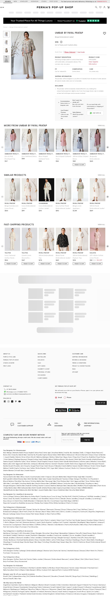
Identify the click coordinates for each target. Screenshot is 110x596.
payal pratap (10, 201)
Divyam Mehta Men (59, 470)
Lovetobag (96, 492)
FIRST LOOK (54, 1)
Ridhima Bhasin (59, 453)
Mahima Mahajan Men (58, 479)
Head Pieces (87, 527)
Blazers (12, 516)
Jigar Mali (54, 462)
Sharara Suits (48, 544)
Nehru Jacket (16, 514)
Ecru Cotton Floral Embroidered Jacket (63, 205)
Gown (64, 503)
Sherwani (30, 514)
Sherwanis (50, 503)
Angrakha (73, 516)
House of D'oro (55, 492)
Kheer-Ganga (74, 473)
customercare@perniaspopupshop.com (15, 391)
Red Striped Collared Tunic (63, 155)
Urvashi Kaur (19, 464)
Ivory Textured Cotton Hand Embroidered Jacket (12, 254)
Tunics (91, 503)
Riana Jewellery (72, 492)
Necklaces (6, 527)
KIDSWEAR (34, 1)
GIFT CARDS (41, 364)
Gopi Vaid (44, 460)
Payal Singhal (42, 455)
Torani (93, 460)
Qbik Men (6, 477)
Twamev (65, 473)
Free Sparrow (92, 562)
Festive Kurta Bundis (72, 518)
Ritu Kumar (70, 453)
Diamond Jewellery (23, 531)
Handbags (76, 534)
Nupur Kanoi (68, 451)
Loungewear (17, 518)
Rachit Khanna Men (42, 477)
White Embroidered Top (46, 254)
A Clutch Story (18, 495)
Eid (28, 570)
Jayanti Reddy (10, 451)
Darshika (18, 475)
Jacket (71, 553)
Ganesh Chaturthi (65, 570)
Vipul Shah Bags (65, 495)
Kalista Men (21, 479)
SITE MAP (75, 370)
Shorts (101, 514)
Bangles (39, 527)
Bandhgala (81, 516)
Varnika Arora (46, 490)
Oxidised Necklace (23, 534)
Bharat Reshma (8, 475)
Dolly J (82, 446)
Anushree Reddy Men (27, 477)
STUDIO (43, 1)
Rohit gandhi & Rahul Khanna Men (15, 473)
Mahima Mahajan (43, 451)
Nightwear (100, 505)
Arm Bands (7, 529)
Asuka (49, 473)
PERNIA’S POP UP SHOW (11, 358)
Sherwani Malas (28, 518)
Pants (47, 514)
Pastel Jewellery (88, 529)
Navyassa (64, 562)
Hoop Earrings (90, 531)
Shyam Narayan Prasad (95, 457)
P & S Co (15, 562)
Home (5, 27)
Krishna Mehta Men (37, 475)
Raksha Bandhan (36, 570)
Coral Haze (55, 495)
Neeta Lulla (7, 457)
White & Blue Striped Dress (80, 155)
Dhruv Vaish (25, 470)
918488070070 (102, 1)
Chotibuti (31, 562)
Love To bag (56, 490)
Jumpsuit (100, 516)
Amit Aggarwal (17, 457)
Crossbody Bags (17, 536)
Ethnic (44, 518)
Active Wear (14, 521)
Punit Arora (102, 479)
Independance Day (19, 570)
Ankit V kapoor (46, 470)
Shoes (37, 534)
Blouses (6, 508)
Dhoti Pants (23, 505)
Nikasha (93, 455)
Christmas (85, 570)
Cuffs (20, 527)
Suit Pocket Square (79, 514)
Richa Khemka (41, 462)
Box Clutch (73, 536)
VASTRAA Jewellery (93, 490)
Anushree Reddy (57, 446)
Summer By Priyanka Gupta (37, 448)
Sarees (29, 503)
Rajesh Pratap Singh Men (76, 470)
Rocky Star (7, 448)
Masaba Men (72, 479)
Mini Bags (38, 536)
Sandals (42, 534)
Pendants (34, 529)
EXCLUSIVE (41, 358)
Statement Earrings (49, 531)
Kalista (18, 451)
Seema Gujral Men (63, 482)
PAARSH (80, 479)
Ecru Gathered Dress (29, 154)
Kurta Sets (22, 503)
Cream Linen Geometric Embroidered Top (28, 254)
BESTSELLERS (42, 355)
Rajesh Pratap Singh (35, 453)
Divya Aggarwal (80, 457)
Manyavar (70, 448)
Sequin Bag (65, 536)
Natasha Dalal (18, 446)
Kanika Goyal (8, 460)
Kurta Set (57, 544)
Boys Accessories (21, 555)
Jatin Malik (15, 477)
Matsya (86, 460)
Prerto (69, 497)
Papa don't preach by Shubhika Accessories (18, 497)
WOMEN (8, 1)
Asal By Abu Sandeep (71, 446)
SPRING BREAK (87, 482)
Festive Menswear (95, 518)
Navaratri (47, 570)
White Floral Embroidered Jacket (97, 205)
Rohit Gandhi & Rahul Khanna (92, 453)
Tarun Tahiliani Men (92, 475)
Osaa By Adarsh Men (19, 448)
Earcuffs (79, 527)
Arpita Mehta (66, 460)
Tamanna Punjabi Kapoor (88, 462)
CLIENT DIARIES (42, 376)
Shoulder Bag (54, 536)
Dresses (57, 503)
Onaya (91, 448)
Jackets (68, 505)
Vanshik (88, 470)
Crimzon (75, 497)
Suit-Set (19, 516)
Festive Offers (56, 508)
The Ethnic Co (85, 473)
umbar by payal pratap (12, 152)
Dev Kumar (26, 475)
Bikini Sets (55, 505)
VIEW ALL (101, 123)
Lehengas (6, 503)
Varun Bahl (101, 455)
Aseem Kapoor (30, 464)
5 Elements (39, 495)
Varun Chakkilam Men (60, 484)
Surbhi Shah (69, 457)
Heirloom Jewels (24, 529)
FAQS (74, 367)
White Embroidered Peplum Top (80, 254)
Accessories (7, 518)
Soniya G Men (76, 482)
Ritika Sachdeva (59, 497)
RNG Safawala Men (24, 482)
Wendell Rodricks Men (10, 484)
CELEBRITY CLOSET (43, 367)
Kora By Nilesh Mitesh (77, 484)
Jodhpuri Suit (57, 516)
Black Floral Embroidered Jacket (63, 254)
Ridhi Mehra (62, 448)
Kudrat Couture (44, 479)
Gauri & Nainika (100, 448)
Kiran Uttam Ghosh (28, 451)
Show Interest (69, 52)
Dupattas (92, 505)
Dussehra (55, 570)
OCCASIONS (42, 373)
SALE (39, 361)
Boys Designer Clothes (11, 553)
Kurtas (37, 514)
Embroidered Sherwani (60, 553)
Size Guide (81, 52)
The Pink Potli (66, 490)
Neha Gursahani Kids (10, 564)
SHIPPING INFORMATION (79, 355)
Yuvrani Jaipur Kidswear (78, 562)
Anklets (14, 529)
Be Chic (47, 495)
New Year (18, 572)
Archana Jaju (24, 462)
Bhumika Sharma (45, 457)
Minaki (63, 492)
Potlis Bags (60, 534)
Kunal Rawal (57, 473)
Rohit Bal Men (32, 473)
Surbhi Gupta (14, 462)
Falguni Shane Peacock (94, 446)
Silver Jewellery (36, 531)
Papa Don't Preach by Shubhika (84, 451)
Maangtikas (64, 527)
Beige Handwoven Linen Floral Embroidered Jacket (12, 205)
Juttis (53, 534)
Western (50, 518)
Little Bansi (23, 562)
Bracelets (26, 527)
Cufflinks (38, 518)
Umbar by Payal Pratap (69, 32)
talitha (8, 251)
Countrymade (35, 470)
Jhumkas (73, 531)
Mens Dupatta (91, 516)
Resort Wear (46, 505)
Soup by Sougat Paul (32, 460)
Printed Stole (7, 538)
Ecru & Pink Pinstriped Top (10, 155)
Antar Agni (47, 446)
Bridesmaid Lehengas (10, 505)
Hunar (5, 492)
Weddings (93, 570)
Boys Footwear (8, 555)
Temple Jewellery (9, 531)
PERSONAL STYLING (44, 370)
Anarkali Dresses (73, 544)
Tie (29, 521)
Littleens (22, 564)
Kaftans (84, 503)
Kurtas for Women (39, 503)
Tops (79, 503)
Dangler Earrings (63, 531)
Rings (33, 527)
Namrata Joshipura (30, 457)
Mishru (52, 451)
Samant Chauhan (58, 457)
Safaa (33, 462)
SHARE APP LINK (101, 401)
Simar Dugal (100, 460)
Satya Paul (38, 446)
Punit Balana (9, 453)
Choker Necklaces (9, 534)
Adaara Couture (64, 462)
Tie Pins (68, 514)
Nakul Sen (59, 451)
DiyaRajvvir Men (91, 477)
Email (59, 395)
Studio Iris (75, 462)
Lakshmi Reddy (41, 562)
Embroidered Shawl (98, 536)
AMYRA (75, 495)
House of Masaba (55, 460)
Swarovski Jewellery (61, 529)
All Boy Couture (42, 564)
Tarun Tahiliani (31, 455)
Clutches (68, 534)
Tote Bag (46, 536)
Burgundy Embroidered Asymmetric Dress (96, 155)
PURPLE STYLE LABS (9, 355)
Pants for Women (35, 505)
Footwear (23, 521)
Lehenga (23, 544)
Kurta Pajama (46, 516)
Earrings (14, 527)
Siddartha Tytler (19, 455)
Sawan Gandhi (78, 460)
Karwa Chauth (8, 572)
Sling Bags (7, 536)
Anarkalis (14, 503)
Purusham (94, 473)
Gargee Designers (9, 479)
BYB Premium (73, 564)
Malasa (5, 462)
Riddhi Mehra (48, 453)
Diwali (5, 570)
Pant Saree (35, 508)
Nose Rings (54, 527)
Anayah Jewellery (85, 492)
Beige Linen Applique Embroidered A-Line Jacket (80, 205)
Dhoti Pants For (91, 544)
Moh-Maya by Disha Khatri (30, 490)
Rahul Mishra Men (11, 482)
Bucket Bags (29, 536)
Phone (68, 395)
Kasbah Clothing (32, 479)
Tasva (5, 470)
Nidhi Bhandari (29, 495)
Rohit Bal (78, 453)
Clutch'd (75, 490)
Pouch (83, 534)
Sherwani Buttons (29, 516)
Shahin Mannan (8, 464)
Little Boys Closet (54, 562)
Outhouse (82, 490)
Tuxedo (65, 516)
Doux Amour (7, 495)
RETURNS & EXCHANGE (79, 358)
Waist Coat (61, 514)
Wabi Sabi (42, 473)
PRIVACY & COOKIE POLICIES (81, 364)
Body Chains (97, 527)
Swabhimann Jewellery (29, 492)
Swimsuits (84, 505)
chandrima (43, 201)
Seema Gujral (8, 455)
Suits (42, 514)
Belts (48, 534)
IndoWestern (59, 518)
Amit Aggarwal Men (77, 475)
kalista (93, 251)
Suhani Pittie (48, 497)
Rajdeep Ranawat (21, 453)
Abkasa (59, 477)
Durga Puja (76, 570)
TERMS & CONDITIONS (79, 361)
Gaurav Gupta (53, 455)
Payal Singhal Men (90, 479)
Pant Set (6, 521)
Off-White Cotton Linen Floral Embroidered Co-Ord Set (97, 254)
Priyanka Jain (18, 460)
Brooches (35, 521)
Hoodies (90, 514)
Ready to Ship (45, 508)
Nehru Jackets (38, 553)
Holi (10, 570)
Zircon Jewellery (75, 529)
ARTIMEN (53, 477)
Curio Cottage (8, 490)
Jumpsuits (75, 505)
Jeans (38, 516)
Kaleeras (72, 527)
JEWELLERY (24, 1)
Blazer (77, 553)
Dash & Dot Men (14, 470)
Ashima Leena (85, 455)
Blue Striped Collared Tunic (44, 155)
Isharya (17, 490)
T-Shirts (6, 516)
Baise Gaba (52, 448)
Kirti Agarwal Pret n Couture (58, 564)
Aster (103, 490)
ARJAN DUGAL (80, 477)
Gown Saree (25, 508)
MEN (15, 1)
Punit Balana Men (63, 475)
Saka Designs (30, 564)
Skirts (62, 505)
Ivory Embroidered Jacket (28, 205)
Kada (31, 534)
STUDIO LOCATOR (8, 361)
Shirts (24, 514)
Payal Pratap (100, 451)
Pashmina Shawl (84, 536)
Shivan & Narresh (81, 448)
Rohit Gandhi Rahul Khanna (69, 455)
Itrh (48, 462)
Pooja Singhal (28, 446)
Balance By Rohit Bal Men (28, 484)
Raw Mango (7, 446)
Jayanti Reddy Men (45, 484)
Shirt (82, 553)
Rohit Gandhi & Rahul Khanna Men (44, 482)
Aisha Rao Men (69, 477)
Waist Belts (90, 534)
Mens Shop (84, 518)
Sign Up (87, 433)
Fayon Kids (7, 562)
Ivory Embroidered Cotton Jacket (45, 205)
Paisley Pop (39, 497)
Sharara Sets (71, 503)
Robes (96, 514)
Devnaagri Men (51, 475)
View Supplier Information (93, 63)
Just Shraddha (43, 492)
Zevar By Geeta (14, 492)
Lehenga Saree (15, 508)
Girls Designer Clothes (11, 544)
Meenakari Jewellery (46, 529)
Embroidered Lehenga (34, 544)
